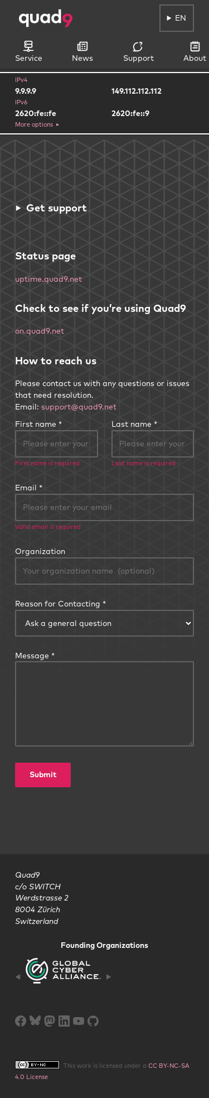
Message (32, 656)
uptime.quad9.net (48, 279)
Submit (43, 774)
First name (35, 424)
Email (26, 488)
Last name (131, 424)
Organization (40, 551)
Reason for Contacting (57, 604)
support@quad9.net (78, 407)
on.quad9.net (39, 331)
